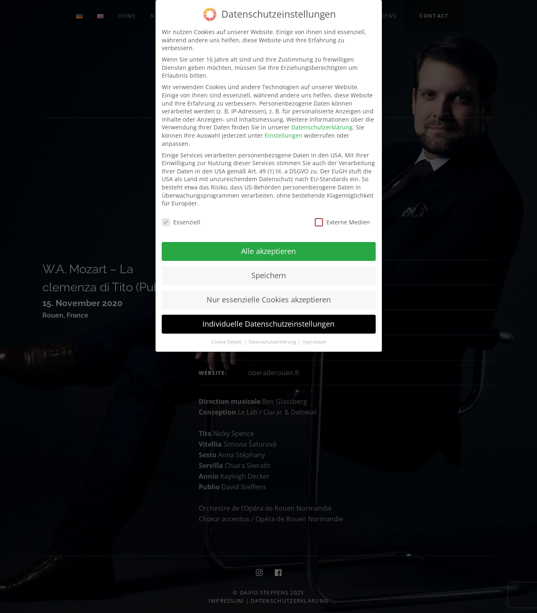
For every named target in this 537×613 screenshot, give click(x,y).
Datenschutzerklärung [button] (273, 342)
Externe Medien (342, 222)
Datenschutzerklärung (322, 127)
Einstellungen (283, 135)
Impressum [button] (314, 342)
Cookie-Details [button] (227, 342)
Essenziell (181, 222)
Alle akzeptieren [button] (268, 251)
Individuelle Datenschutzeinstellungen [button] (268, 324)
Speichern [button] (268, 275)
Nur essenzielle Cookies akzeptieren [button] (269, 299)
